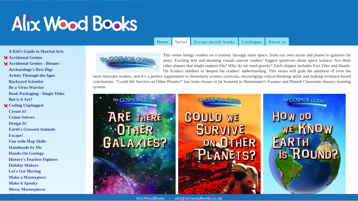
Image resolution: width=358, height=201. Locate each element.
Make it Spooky (21, 183)
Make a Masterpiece (25, 177)
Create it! (15, 111)
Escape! (13, 135)
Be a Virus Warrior (24, 87)
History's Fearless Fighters (31, 159)
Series (181, 41)
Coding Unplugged (23, 105)
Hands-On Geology (24, 153)
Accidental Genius (23, 57)
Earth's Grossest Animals (29, 129)
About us (277, 41)
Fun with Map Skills (25, 141)
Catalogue (252, 41)
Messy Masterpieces (24, 189)
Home (163, 41)
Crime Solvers (19, 117)
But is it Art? (18, 99)
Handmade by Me (23, 147)
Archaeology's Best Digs (28, 69)
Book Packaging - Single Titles (34, 93)
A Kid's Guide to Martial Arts (33, 51)
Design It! (15, 123)
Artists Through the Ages (29, 75)
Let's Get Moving (22, 171)
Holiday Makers (21, 165)
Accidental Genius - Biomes (31, 63)
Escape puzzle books (214, 41)
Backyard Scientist (23, 81)
